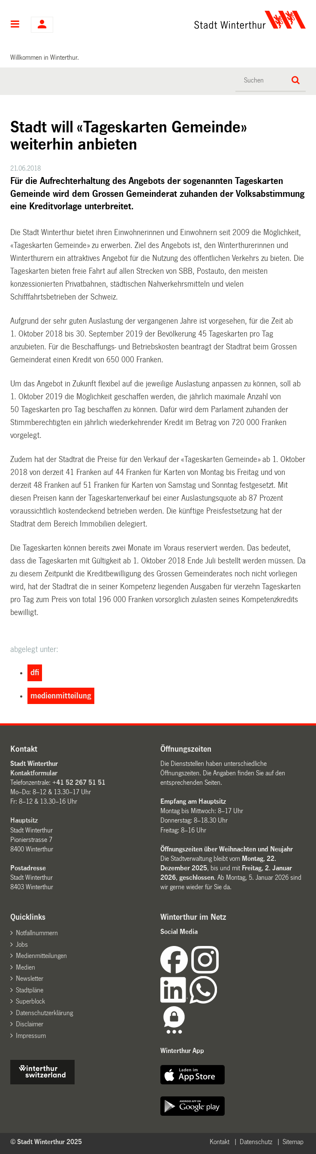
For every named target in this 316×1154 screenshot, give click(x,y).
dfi (34, 672)
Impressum (31, 1035)
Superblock (30, 1001)
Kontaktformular (33, 773)
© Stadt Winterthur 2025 (46, 1141)
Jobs (22, 944)
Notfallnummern (37, 933)
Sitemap (293, 1141)
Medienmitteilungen (41, 955)
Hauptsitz (24, 820)
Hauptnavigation (15, 25)
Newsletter (29, 978)
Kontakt (219, 1141)
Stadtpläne (29, 990)
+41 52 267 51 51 (78, 782)
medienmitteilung (60, 696)
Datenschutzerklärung (44, 1012)
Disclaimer (29, 1024)
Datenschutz (256, 1141)
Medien (25, 967)
